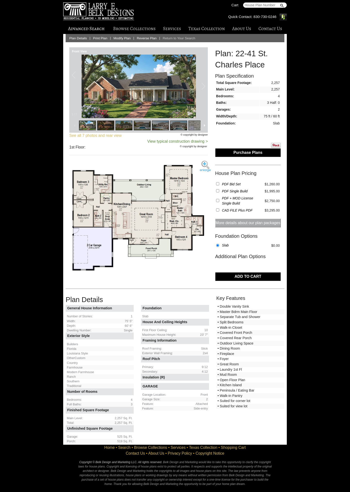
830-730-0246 (265, 17)
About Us (241, 28)
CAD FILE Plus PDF (237, 210)
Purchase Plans (247, 152)
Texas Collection (206, 28)
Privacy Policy (180, 453)
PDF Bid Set (231, 184)
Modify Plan (122, 38)
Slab (225, 245)
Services (172, 28)
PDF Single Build (235, 191)
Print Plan (100, 38)
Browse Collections (134, 28)
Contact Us (270, 28)
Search (124, 447)
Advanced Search (86, 28)
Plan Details (78, 38)
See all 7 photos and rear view (95, 135)
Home (109, 447)
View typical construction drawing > (177, 141)
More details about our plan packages (248, 223)
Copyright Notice (209, 453)
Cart (234, 5)
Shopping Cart (233, 447)
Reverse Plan (147, 38)
